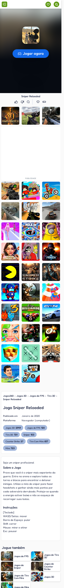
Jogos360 (8, 395)
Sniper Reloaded (12, 399)
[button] (30, 35)
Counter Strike (14, 441)
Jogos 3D (22, 395)
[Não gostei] (22, 102)
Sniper (29, 434)
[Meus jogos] (48, 4)
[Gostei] (16, 102)
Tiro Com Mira (38, 441)
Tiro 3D (51, 395)
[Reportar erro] (29, 102)
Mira (10, 448)
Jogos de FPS (37, 395)
